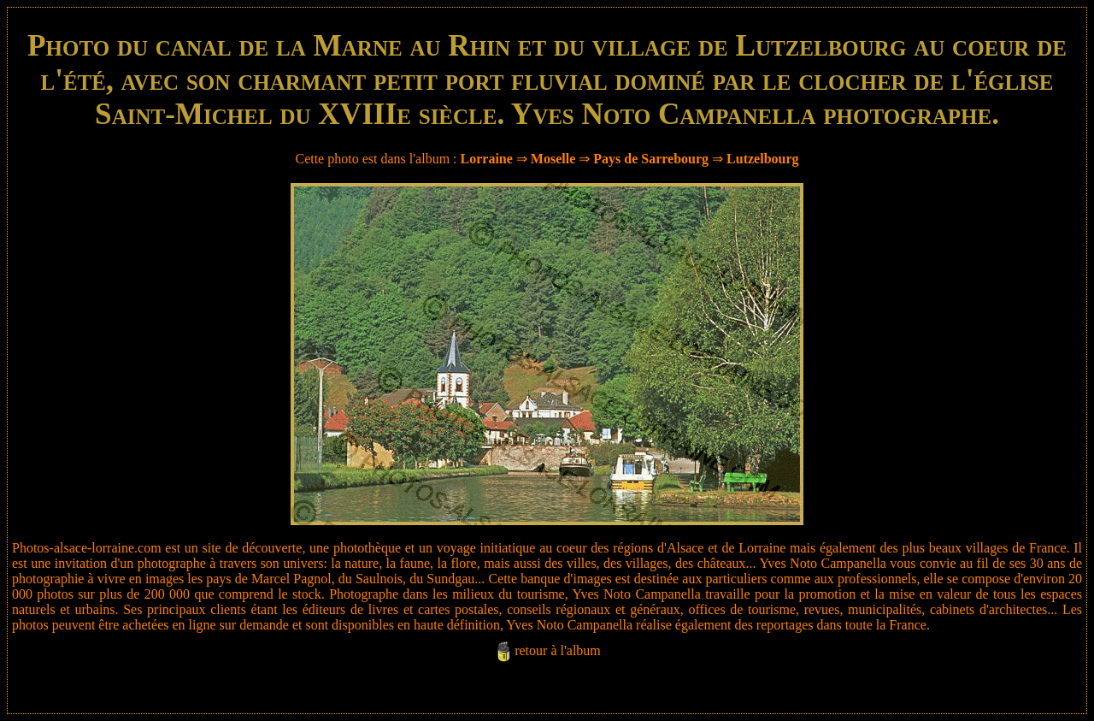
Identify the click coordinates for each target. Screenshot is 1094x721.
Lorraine (487, 158)
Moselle (553, 158)
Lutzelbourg (762, 158)
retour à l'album (558, 650)
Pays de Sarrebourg (651, 158)
